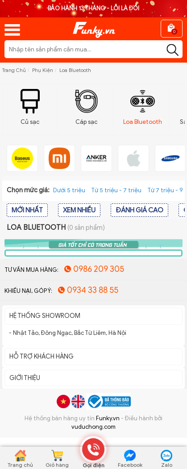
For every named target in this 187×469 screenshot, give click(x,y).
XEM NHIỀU (79, 210)
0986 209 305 (98, 269)
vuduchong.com (93, 427)
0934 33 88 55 (92, 290)
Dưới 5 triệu (69, 190)
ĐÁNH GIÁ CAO (139, 210)
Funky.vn (108, 418)
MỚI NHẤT (27, 210)
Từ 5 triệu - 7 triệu (116, 190)
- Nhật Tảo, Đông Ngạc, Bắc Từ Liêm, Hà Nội (67, 333)
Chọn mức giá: (28, 190)
